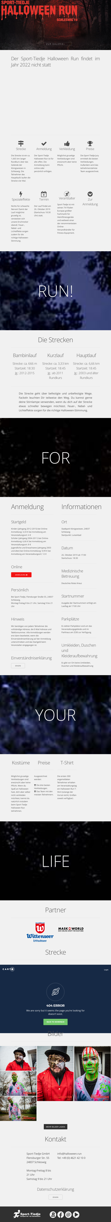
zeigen (18, 666)
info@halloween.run (69, 1153)
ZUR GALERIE (55, 44)
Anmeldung (21, 575)
